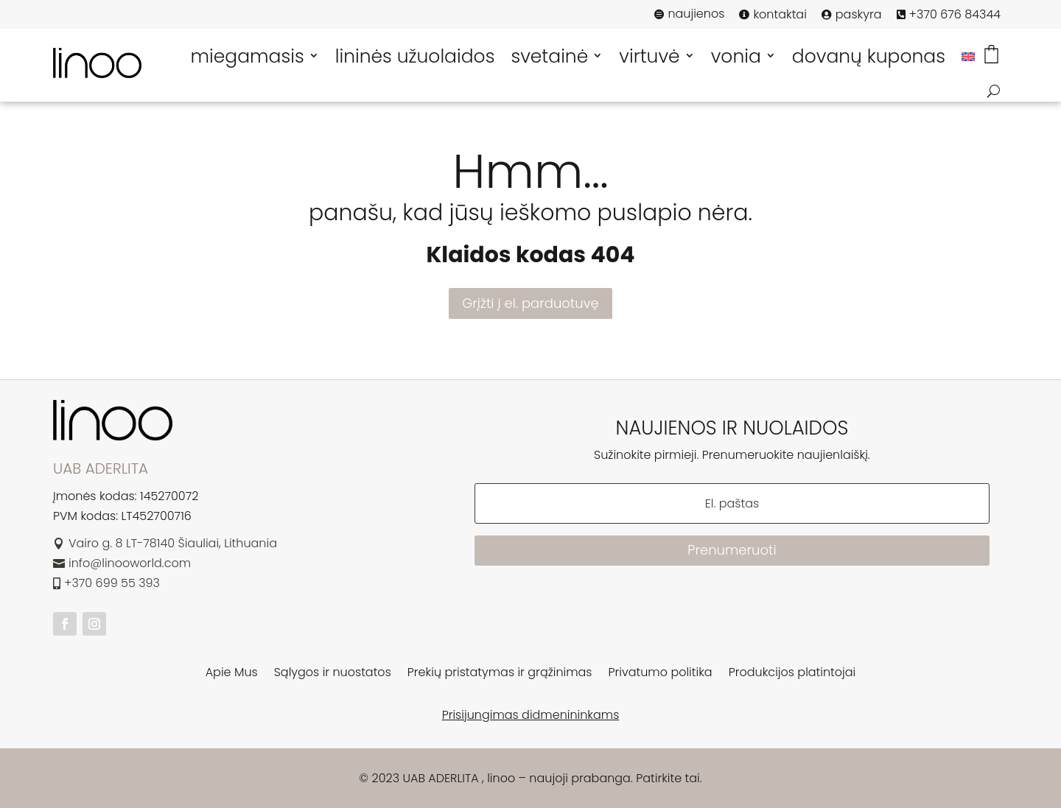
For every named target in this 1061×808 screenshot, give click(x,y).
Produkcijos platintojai (792, 674)
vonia (736, 56)
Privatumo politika (660, 674)
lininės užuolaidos (415, 56)
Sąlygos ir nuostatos (332, 674)
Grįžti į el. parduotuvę (530, 303)
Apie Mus (232, 674)
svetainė (549, 56)
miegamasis (247, 56)
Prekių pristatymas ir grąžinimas (499, 674)
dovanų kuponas (868, 56)
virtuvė (649, 56)
